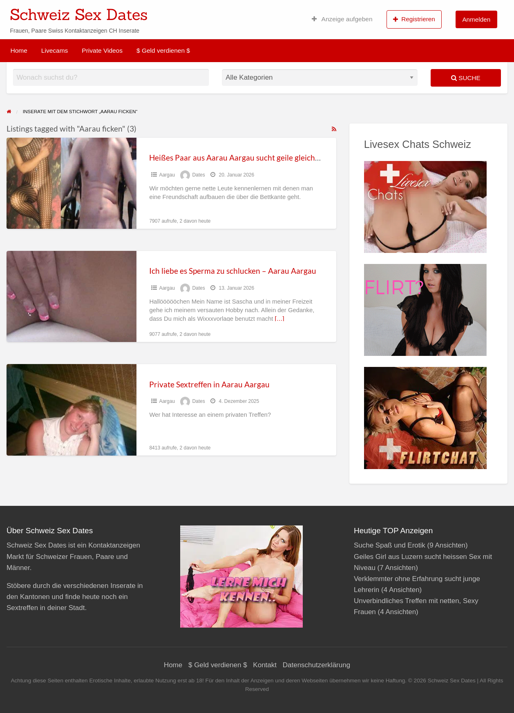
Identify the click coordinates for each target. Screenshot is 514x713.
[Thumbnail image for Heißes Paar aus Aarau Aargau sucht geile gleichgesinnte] (71, 183)
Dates (198, 175)
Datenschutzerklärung (316, 665)
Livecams (54, 50)
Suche (465, 77)
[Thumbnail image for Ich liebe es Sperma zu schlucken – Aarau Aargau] (71, 296)
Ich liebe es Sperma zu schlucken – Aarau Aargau (232, 270)
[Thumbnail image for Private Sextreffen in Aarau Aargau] (71, 409)
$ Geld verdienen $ (163, 50)
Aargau (167, 175)
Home (19, 50)
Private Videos (102, 50)
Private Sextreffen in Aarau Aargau (209, 384)
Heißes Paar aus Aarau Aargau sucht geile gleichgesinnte (246, 157)
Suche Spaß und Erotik (389, 545)
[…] (279, 318)
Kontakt (265, 665)
